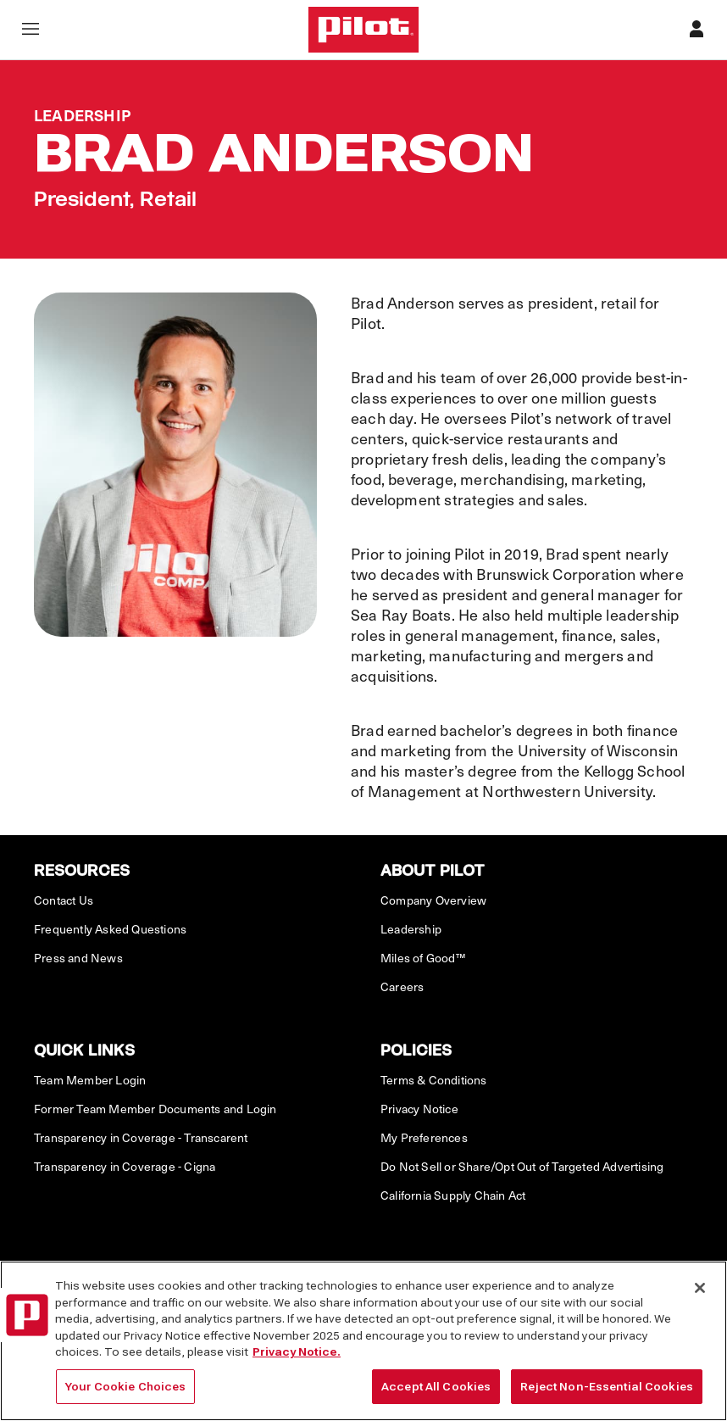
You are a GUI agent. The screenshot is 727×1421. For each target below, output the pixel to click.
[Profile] (696, 30)
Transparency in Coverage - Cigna (124, 1166)
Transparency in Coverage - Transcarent (141, 1137)
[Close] (700, 1296)
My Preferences (424, 1137)
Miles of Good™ (422, 958)
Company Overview (433, 900)
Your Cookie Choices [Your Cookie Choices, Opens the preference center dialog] (125, 1395)
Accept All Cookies (436, 1395)
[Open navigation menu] (30, 30)
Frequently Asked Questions (110, 929)
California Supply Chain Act (452, 1195)
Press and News (78, 958)
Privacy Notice (419, 1109)
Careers (402, 987)
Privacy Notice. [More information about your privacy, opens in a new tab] (297, 1360)
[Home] (363, 30)
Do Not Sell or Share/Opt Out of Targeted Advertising (521, 1166)
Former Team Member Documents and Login (155, 1109)
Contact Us (63, 900)
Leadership (410, 929)
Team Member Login (90, 1080)
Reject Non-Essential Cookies (606, 1395)
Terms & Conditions (433, 1080)
